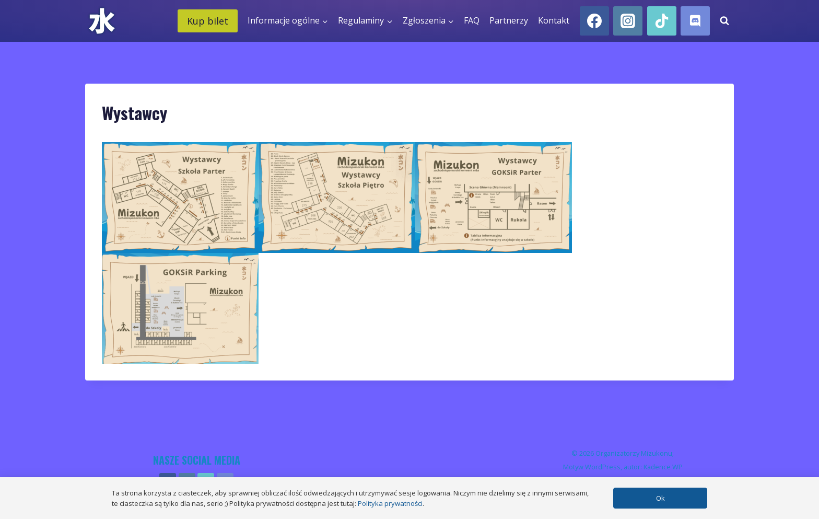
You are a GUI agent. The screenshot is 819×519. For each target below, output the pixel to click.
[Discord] (695, 21)
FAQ (471, 20)
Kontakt (553, 20)
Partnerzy (508, 20)
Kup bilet (207, 21)
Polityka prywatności (390, 503)
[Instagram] (627, 21)
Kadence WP (663, 466)
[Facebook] (594, 21)
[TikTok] (661, 21)
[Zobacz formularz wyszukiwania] (724, 20)
